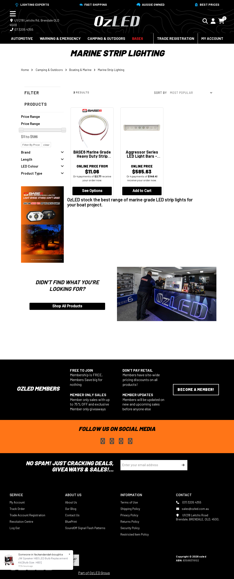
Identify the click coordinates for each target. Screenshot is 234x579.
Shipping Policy (130, 508)
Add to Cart (142, 191)
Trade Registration (175, 38)
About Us (71, 502)
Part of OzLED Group (94, 572)
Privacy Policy (129, 515)
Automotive (22, 38)
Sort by (160, 93)
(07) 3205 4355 (188, 502)
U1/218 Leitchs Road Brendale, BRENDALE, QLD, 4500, (197, 517)
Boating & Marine (80, 70)
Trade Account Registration (27, 515)
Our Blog (70, 508)
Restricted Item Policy (134, 534)
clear (46, 144)
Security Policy (130, 528)
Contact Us (72, 515)
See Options (92, 191)
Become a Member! (196, 389)
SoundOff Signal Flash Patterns (85, 528)
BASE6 (137, 38)
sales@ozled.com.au (192, 508)
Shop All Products (67, 306)
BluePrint (71, 521)
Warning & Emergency (60, 38)
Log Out (15, 528)
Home (25, 70)
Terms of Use (129, 502)
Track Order (17, 508)
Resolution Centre (21, 521)
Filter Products (35, 98)
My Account (212, 38)
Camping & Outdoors (106, 38)
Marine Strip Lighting (111, 70)
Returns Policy (129, 521)
